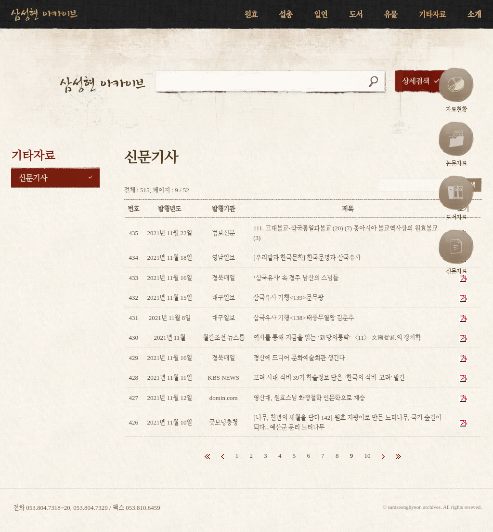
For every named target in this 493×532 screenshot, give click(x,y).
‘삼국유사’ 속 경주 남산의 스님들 (295, 277)
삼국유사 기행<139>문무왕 (288, 297)
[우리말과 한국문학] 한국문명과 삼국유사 (306, 257)
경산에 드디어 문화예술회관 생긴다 (299, 357)
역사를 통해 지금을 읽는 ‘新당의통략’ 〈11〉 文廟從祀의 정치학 (337, 337)
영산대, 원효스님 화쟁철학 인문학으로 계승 (309, 397)
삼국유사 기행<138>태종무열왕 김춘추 (303, 317)
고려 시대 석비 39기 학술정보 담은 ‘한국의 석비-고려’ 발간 (329, 377)
